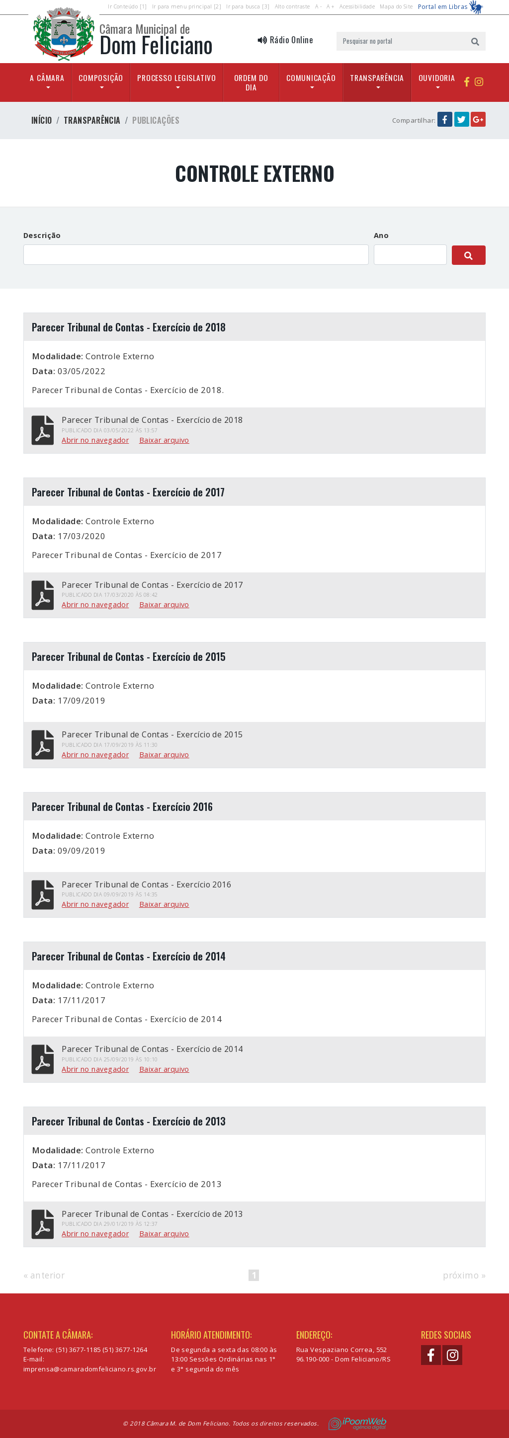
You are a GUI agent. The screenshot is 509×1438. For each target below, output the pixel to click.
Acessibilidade (357, 6)
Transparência (377, 77)
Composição (101, 77)
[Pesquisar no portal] (401, 41)
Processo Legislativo (176, 77)
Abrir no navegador (95, 440)
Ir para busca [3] (247, 6)
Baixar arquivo (164, 440)
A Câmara (47, 77)
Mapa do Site (396, 6)
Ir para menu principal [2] (186, 6)
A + (331, 6)
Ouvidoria (437, 77)
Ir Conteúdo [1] (127, 6)
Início (41, 120)
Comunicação (311, 77)
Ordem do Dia (251, 82)
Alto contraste (292, 6)
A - (318, 6)
